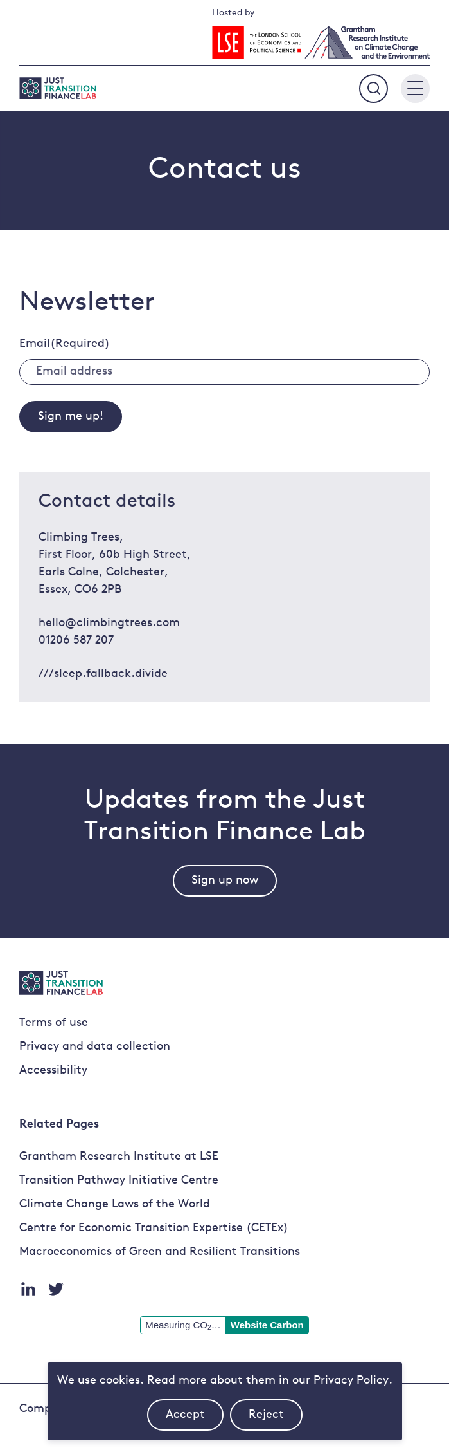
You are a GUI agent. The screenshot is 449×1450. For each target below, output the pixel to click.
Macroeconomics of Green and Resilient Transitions (159, 1252)
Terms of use (53, 1023)
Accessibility (53, 1070)
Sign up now (224, 881)
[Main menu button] (415, 88)
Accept (195, 1420)
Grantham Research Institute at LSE (118, 1157)
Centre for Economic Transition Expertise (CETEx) (153, 1228)
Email (64, 344)
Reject (276, 1420)
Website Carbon (267, 1324)
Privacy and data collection (94, 1047)
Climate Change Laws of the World (114, 1204)
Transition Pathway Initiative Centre (118, 1181)
